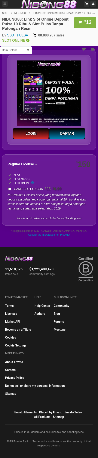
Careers (10, 370)
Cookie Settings (15, 345)
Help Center (42, 305)
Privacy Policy (14, 378)
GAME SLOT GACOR (37, 189)
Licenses (11, 313)
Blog (57, 313)
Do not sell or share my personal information (35, 385)
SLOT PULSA (17, 35)
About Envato (14, 362)
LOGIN (30, 133)
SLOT (5, 13)
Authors (39, 313)
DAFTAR (67, 133)
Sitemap (10, 393)
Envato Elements (25, 412)
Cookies (10, 337)
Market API (12, 321)
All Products (42, 417)
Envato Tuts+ (73, 412)
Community (61, 305)
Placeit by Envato (50, 412)
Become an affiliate (18, 329)
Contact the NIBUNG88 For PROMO (49, 234)
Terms (9, 305)
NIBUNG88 (20, 13)
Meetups (59, 329)
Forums (59, 321)
